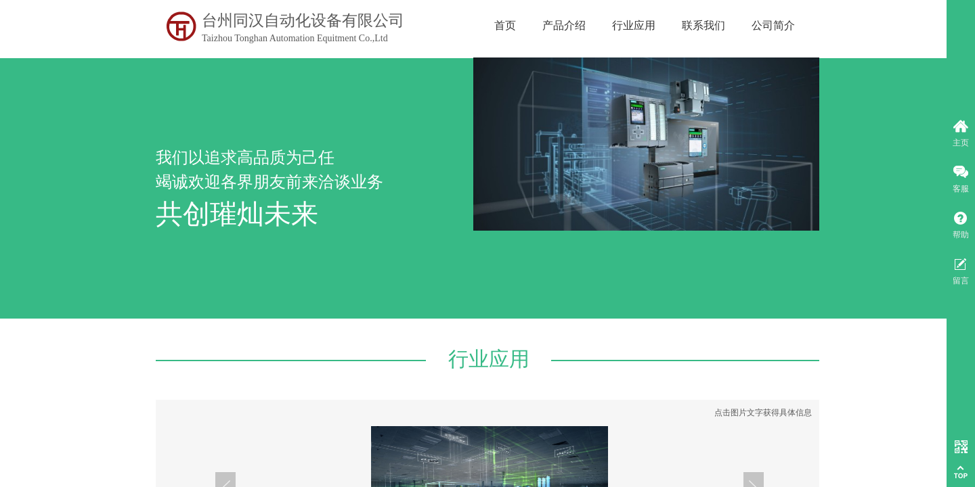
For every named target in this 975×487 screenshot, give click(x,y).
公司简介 (773, 25)
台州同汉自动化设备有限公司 (303, 20)
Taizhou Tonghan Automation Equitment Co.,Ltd (295, 38)
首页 (505, 25)
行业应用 (633, 25)
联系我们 (703, 25)
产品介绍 (564, 25)
